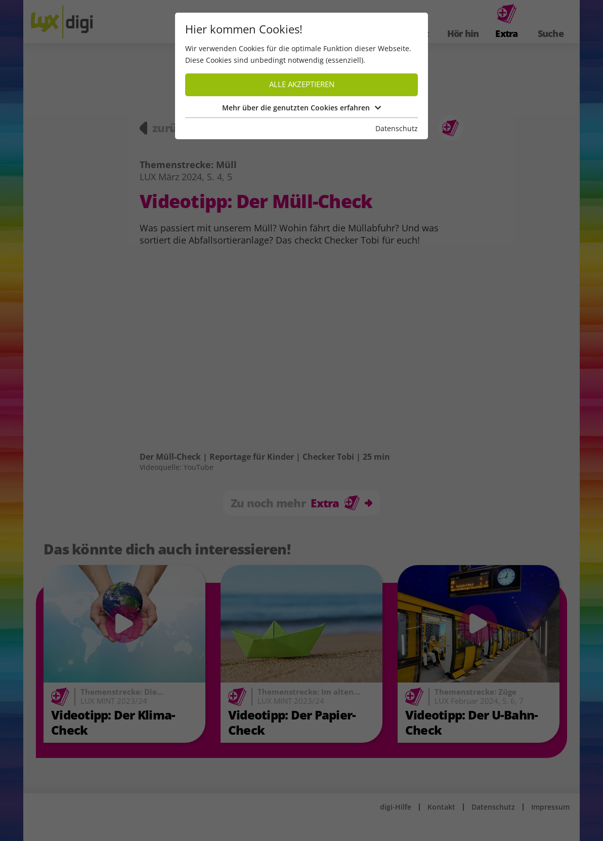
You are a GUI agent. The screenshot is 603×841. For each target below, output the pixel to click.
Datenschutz (396, 128)
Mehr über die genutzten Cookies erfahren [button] (301, 107)
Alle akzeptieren (301, 84)
